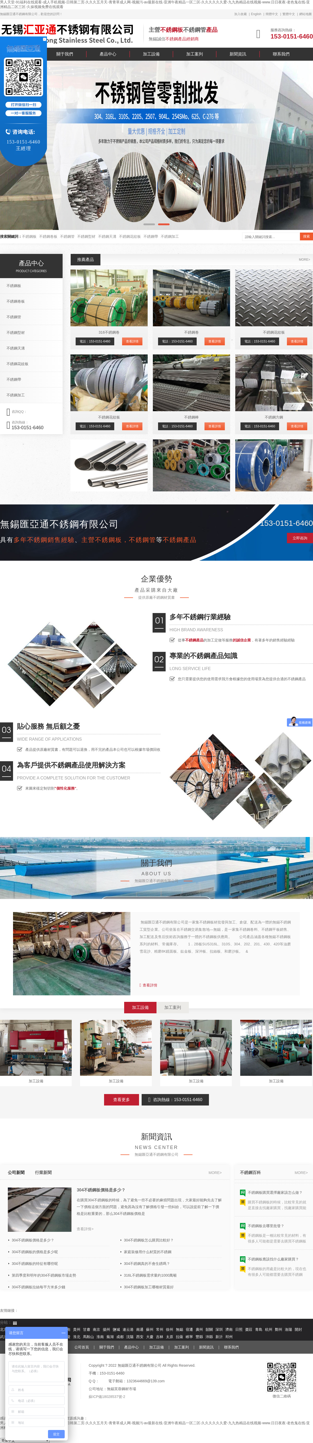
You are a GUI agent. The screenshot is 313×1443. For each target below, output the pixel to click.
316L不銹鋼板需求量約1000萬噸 (150, 1275)
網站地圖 (305, 14)
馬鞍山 (88, 1337)
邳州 (229, 1337)
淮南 (100, 1337)
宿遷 (189, 1330)
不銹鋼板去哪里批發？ (266, 1228)
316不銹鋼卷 (109, 332)
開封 (298, 1330)
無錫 (179, 1330)
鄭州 (278, 1330)
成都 (120, 1337)
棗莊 (248, 1330)
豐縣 (199, 1337)
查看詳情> (85, 1229)
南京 (96, 1330)
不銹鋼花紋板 (130, 236)
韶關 (209, 1330)
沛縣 (209, 1337)
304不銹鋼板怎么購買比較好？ (149, 1240)
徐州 (169, 1330)
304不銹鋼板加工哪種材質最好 (149, 1287)
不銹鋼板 (29, 236)
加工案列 (194, 54)
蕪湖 (110, 1337)
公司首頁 (81, 1347)
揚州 (106, 1330)
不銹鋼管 (67, 236)
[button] (149, 224)
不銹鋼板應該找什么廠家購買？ (273, 1262)
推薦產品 (85, 259)
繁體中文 (288, 14)
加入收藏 (240, 14)
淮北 (76, 1337)
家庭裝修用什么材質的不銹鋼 (147, 1252)
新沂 (219, 1337)
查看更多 (121, 1099)
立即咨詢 (300, 538)
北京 (3, 1330)
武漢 (3, 1337)
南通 (139, 1330)
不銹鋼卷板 (48, 236)
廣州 (199, 1330)
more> (304, 259)
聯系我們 (281, 54)
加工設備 (151, 54)
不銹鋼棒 (191, 417)
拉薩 (179, 1337)
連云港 (128, 1330)
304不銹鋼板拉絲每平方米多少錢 (38, 1287)
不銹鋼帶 (150, 236)
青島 (258, 1330)
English (256, 14)
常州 (159, 1330)
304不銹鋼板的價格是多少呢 (35, 1252)
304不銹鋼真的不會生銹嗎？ (147, 1263)
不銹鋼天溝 (107, 236)
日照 (239, 1330)
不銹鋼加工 (170, 236)
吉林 (159, 1337)
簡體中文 (272, 14)
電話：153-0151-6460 (95, 341)
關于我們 (64, 54)
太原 (169, 1337)
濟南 (229, 1330)
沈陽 (130, 1337)
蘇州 (149, 1330)
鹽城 (116, 1330)
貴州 (76, 1330)
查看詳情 (132, 341)
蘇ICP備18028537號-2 (107, 1397)
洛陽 (288, 1330)
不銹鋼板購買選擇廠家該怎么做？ (275, 1195)
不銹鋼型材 (86, 236)
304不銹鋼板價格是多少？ (101, 1190)
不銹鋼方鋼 (274, 417)
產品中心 (108, 54)
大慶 (149, 1337)
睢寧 (189, 1337)
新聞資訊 (238, 54)
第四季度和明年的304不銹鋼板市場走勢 (44, 1275)
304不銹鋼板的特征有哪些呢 (35, 1263)
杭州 (268, 1330)
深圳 (219, 1330)
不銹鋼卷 (191, 332)
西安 (139, 1337)
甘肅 (86, 1330)
